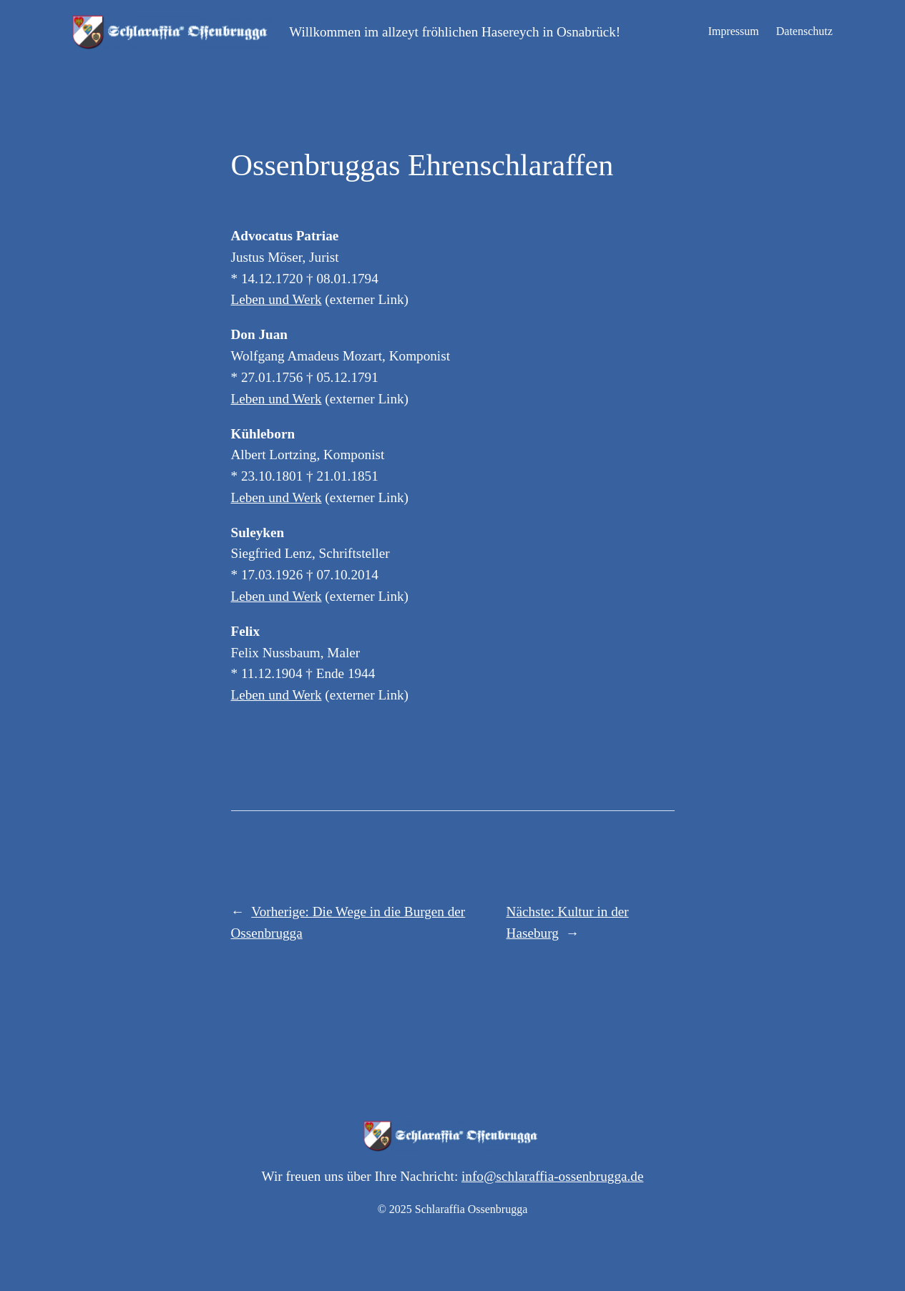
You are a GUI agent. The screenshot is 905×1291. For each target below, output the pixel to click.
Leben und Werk (276, 299)
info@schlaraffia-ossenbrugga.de (552, 1176)
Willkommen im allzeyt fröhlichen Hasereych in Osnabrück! (454, 31)
